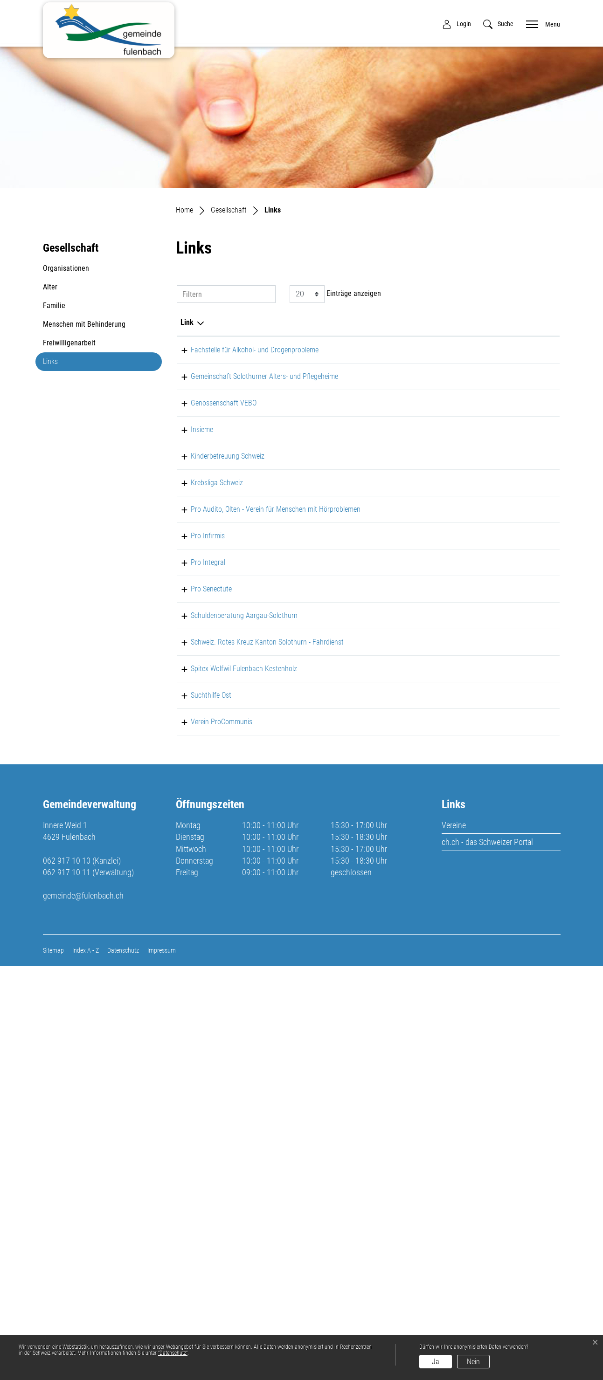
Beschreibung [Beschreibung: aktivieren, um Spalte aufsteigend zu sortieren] (264, 322)
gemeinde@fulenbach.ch (83, 1309)
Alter (50, 286)
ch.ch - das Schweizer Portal (487, 1256)
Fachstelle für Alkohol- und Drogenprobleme (204, 361)
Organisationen (66, 268)
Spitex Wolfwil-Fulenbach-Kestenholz (201, 993)
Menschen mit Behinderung (84, 324)
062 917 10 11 (66, 1286)
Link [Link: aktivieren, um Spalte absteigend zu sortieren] (187, 322)
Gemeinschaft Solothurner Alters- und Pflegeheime (207, 410)
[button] (498, 24)
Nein (473, 1361)
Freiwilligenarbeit (69, 342)
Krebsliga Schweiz (206, 605)
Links (65, 364)
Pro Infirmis (197, 692)
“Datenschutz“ (172, 1353)
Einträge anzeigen (335, 294)
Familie (54, 305)
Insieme (191, 485)
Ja (435, 1361)
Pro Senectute (201, 767)
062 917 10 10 (66, 1274)
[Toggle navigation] (540, 23)
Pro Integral (197, 730)
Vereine (454, 1239)
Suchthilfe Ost (200, 1030)
